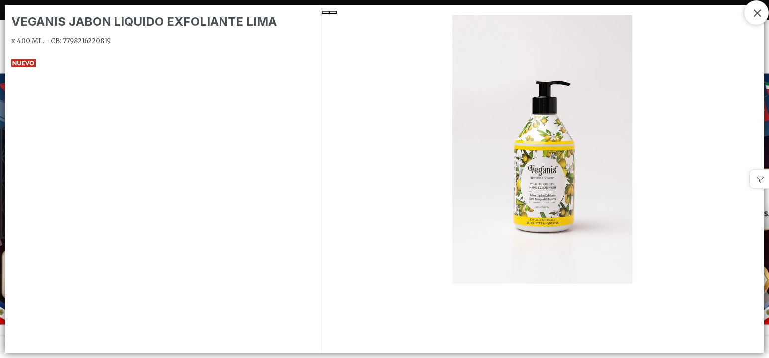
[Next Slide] (333, 12)
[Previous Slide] (326, 12)
